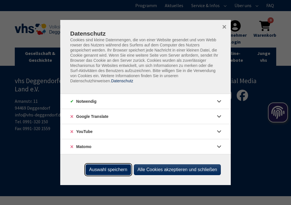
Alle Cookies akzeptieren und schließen (177, 169)
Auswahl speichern (108, 169)
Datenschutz (122, 81)
